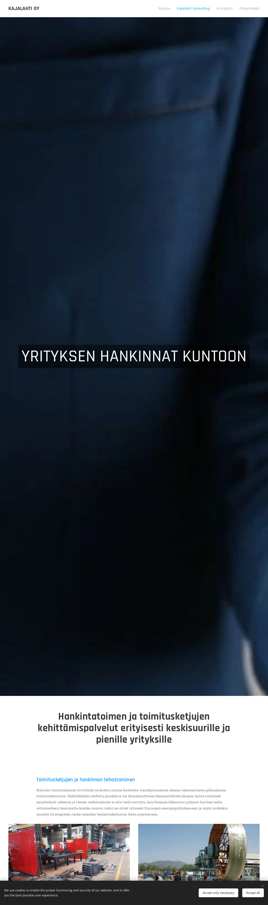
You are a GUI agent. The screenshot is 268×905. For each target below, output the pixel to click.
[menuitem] (172, 8)
